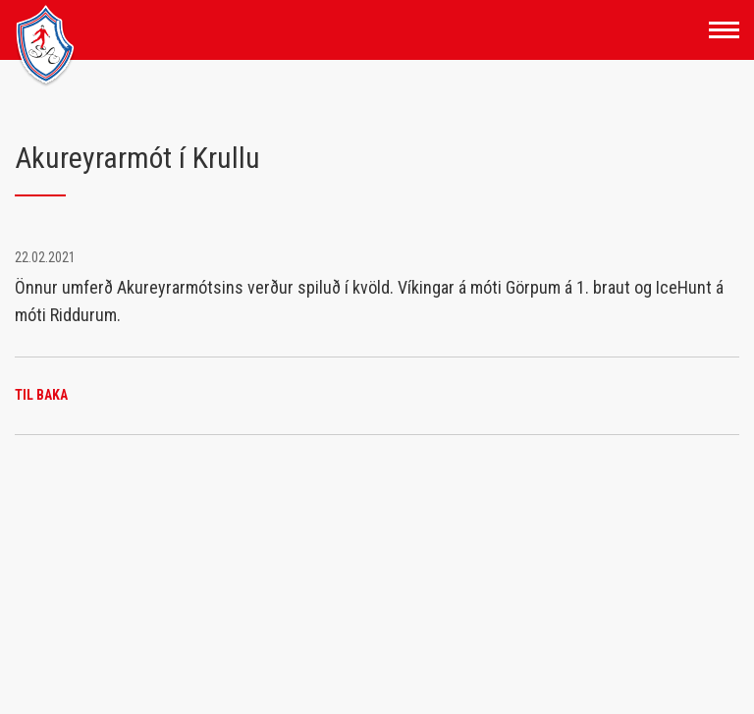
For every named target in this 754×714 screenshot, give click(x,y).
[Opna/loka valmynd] (724, 30)
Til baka (41, 395)
